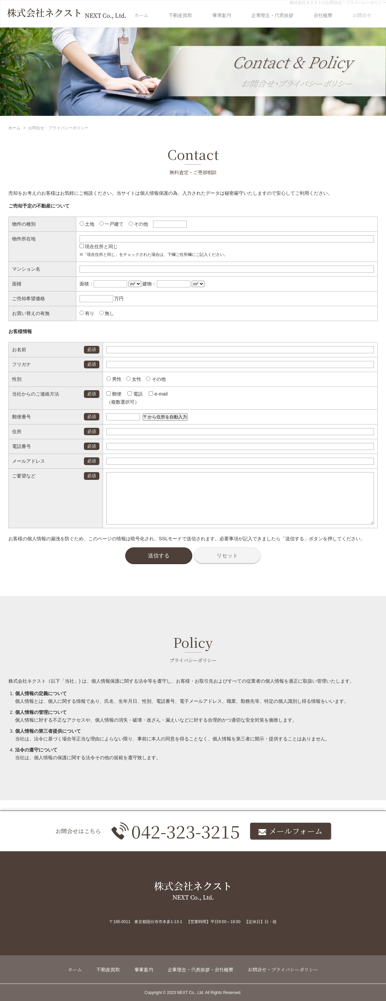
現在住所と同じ (99, 246)
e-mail (150, 394)
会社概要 (322, 14)
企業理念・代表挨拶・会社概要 (200, 969)
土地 (87, 224)
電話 (127, 394)
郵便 (106, 394)
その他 (138, 224)
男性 (106, 379)
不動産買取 (180, 14)
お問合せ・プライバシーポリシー (283, 969)
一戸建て (111, 224)
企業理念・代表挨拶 (272, 14)
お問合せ (361, 14)
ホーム (141, 14)
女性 (126, 379)
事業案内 (221, 14)
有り (87, 313)
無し (106, 313)
